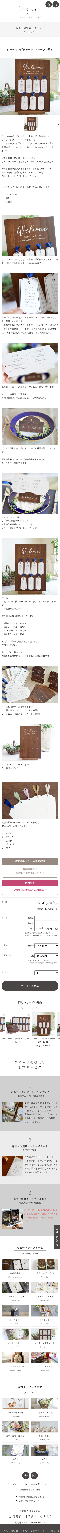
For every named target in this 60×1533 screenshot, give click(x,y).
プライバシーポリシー (29, 1501)
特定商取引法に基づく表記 (31, 1497)
